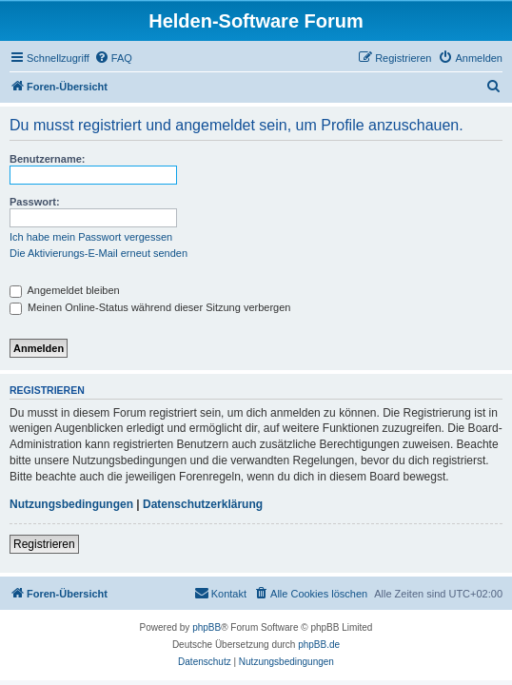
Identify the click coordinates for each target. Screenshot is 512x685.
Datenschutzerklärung (203, 504)
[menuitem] (113, 58)
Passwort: (35, 201)
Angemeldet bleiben (65, 290)
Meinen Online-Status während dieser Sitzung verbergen (150, 307)
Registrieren (44, 544)
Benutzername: (47, 159)
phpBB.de (319, 644)
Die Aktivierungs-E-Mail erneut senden (98, 253)
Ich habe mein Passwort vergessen (91, 237)
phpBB (206, 627)
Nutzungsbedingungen (71, 504)
